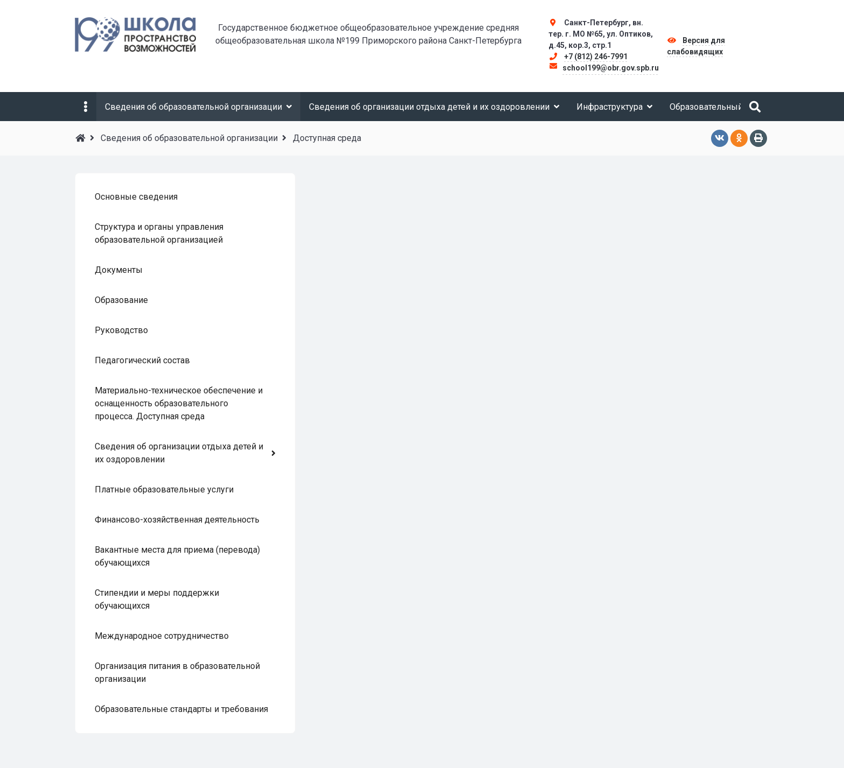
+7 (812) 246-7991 (596, 56)
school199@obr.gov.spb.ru (610, 68)
